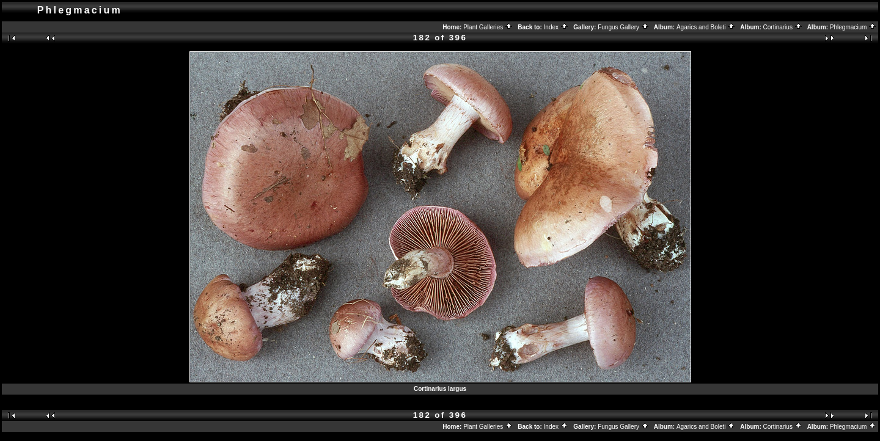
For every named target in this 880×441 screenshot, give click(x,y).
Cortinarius (782, 27)
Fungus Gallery (623, 27)
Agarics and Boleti (705, 27)
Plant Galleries (488, 27)
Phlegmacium (853, 27)
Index (556, 27)
